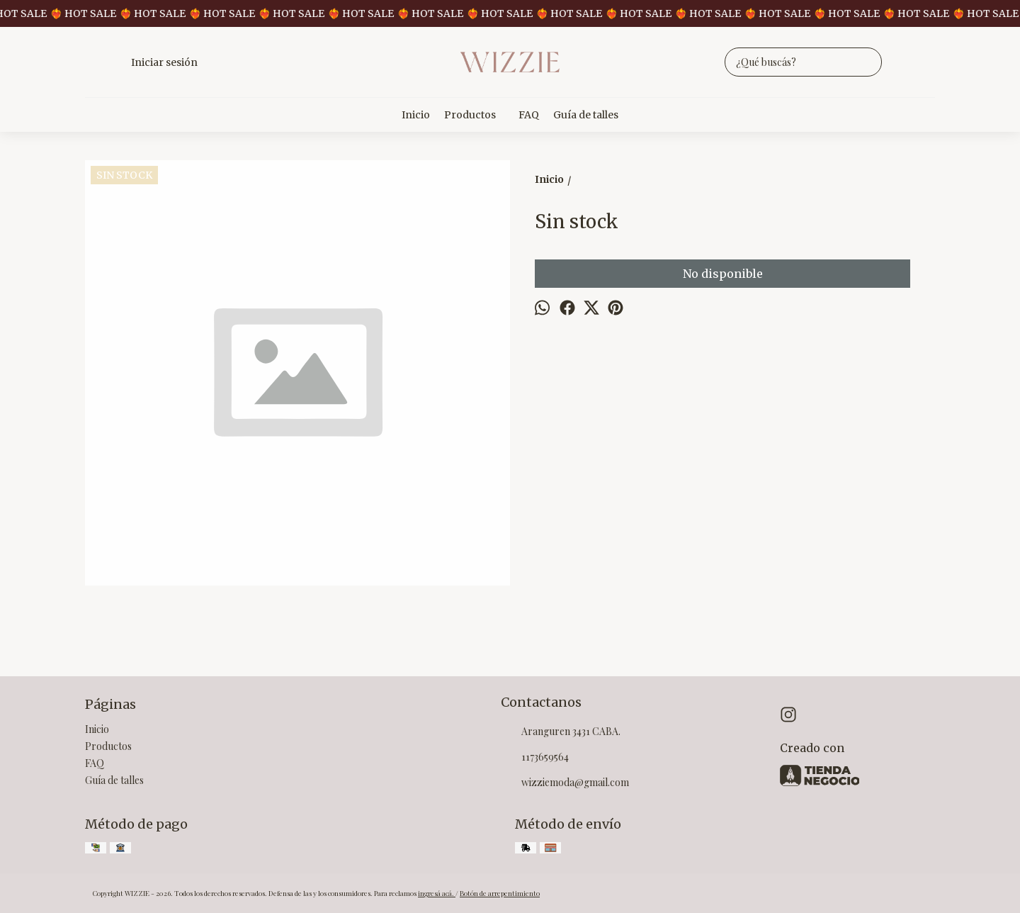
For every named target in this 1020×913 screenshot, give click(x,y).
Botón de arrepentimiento (500, 893)
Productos (477, 114)
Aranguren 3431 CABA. (560, 732)
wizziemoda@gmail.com (565, 783)
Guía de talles (585, 114)
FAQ (528, 114)
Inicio (416, 114)
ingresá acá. (436, 893)
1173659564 (535, 757)
